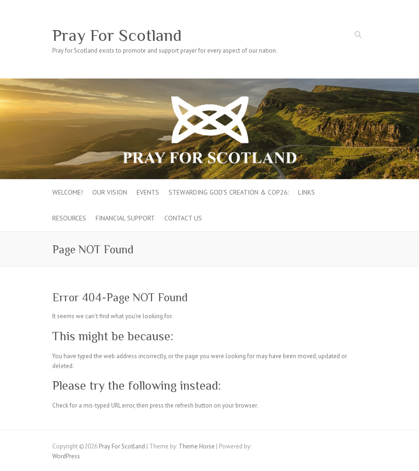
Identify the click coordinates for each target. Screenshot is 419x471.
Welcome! (67, 192)
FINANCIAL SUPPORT (125, 218)
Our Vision (109, 192)
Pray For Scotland (117, 35)
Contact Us (183, 218)
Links (306, 192)
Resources (69, 218)
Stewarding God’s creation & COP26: (229, 192)
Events (148, 192)
